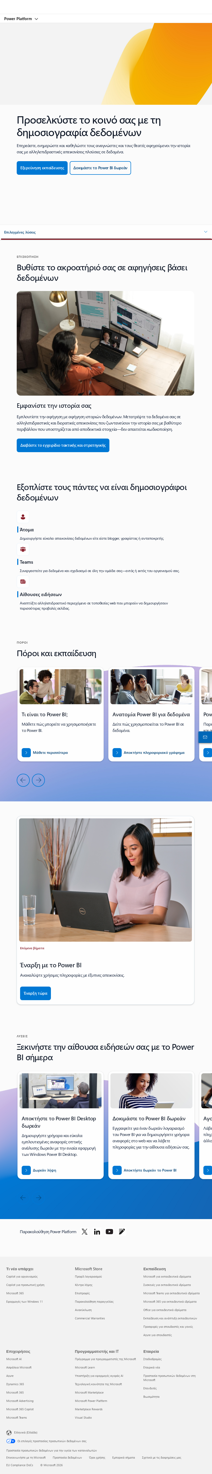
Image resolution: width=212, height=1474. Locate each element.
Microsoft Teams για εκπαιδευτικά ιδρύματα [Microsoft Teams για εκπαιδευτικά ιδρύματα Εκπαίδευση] (171, 1293)
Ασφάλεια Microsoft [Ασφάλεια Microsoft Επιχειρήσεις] (19, 1367)
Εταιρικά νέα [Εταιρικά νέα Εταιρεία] (151, 1367)
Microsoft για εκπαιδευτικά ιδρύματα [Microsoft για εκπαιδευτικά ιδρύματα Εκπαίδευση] (167, 1276)
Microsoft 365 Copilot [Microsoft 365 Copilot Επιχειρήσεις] (20, 1409)
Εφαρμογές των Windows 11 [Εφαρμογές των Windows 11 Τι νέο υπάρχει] (24, 1301)
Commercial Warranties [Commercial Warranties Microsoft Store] (90, 1318)
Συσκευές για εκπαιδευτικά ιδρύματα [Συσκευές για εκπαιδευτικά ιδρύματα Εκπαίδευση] (167, 1285)
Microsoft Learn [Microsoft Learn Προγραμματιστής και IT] (85, 1367)
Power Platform (18, 18)
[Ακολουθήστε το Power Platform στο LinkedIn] (97, 1231)
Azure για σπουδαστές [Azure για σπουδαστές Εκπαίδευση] (157, 1335)
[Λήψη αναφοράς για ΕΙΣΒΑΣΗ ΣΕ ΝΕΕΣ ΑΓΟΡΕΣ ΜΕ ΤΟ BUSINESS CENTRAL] (149, 752)
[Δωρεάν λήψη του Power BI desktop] (39, 1170)
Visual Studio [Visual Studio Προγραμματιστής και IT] (83, 1417)
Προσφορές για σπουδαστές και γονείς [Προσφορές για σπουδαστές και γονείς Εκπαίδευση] (168, 1327)
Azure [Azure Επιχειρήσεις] (10, 1376)
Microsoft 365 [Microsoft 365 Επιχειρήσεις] (15, 1392)
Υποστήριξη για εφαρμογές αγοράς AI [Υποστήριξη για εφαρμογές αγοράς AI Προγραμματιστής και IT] (99, 1376)
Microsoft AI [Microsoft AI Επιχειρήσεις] (14, 1359)
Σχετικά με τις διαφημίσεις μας (161, 1457)
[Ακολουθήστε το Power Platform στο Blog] (122, 1231)
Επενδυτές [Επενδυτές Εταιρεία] (150, 1388)
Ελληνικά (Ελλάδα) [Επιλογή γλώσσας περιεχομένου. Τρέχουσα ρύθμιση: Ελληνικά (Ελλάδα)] (25, 1432)
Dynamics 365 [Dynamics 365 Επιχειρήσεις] (15, 1384)
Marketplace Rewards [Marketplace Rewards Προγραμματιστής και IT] (89, 1409)
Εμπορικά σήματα (123, 1457)
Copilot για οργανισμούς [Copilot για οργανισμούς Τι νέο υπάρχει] (22, 1276)
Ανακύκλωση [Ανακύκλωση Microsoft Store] (83, 1310)
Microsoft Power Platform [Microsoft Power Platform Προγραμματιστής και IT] (91, 1401)
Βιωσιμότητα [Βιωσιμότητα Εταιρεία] (151, 1397)
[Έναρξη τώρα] (35, 993)
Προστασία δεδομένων (67, 1457)
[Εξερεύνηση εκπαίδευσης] (42, 168)
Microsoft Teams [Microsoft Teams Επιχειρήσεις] (16, 1417)
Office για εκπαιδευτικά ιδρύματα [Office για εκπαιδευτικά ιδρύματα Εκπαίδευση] (164, 1310)
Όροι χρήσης (97, 1457)
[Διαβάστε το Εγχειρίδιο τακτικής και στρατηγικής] (63, 445)
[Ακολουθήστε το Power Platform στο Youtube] (109, 1231)
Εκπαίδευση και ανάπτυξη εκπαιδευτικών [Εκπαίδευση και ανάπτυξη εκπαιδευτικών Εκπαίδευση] (170, 1318)
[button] (106, 232)
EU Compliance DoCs (19, 1465)
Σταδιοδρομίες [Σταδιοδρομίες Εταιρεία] (152, 1359)
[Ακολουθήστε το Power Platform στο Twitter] (84, 1231)
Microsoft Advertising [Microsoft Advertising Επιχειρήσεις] (19, 1401)
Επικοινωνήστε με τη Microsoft (26, 1457)
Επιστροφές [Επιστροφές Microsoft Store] (82, 1293)
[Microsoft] (106, 4)
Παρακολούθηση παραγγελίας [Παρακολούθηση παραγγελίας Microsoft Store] (94, 1301)
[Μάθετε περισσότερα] (45, 752)
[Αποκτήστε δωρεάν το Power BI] (144, 1170)
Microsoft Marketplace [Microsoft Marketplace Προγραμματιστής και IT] (89, 1392)
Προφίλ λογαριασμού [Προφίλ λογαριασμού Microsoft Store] (88, 1276)
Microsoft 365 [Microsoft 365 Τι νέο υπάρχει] (15, 1293)
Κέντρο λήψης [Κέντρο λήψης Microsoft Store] (83, 1285)
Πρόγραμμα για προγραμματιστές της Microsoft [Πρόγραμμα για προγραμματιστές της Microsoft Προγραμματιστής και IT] (105, 1359)
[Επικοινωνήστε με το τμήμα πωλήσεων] (204, 737)
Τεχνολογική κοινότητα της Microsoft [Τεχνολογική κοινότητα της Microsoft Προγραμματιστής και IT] (98, 1384)
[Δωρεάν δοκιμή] (100, 168)
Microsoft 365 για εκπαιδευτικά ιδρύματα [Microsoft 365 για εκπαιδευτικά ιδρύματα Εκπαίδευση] (170, 1301)
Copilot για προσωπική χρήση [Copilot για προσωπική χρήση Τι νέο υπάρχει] (25, 1285)
